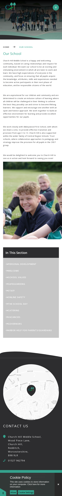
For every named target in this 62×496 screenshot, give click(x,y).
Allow (13, 492)
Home (6, 47)
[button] (3, 492)
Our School (26, 47)
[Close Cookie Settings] (58, 484)
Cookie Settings (26, 492)
